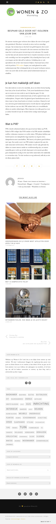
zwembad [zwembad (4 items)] (9, 444)
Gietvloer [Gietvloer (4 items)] (37, 399)
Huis (34, 27)
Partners (23, 519)
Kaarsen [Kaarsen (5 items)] (23, 409)
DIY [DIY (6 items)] (7, 399)
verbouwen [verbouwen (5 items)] (29, 432)
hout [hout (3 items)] (22, 404)
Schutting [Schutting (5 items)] (42, 418)
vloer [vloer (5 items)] (32, 436)
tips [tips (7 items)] (8, 427)
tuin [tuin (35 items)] (23, 427)
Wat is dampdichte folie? (16, 282)
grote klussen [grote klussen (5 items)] (12, 404)
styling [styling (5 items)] (30, 422)
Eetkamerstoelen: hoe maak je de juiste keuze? (26, 320)
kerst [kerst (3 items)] (30, 409)
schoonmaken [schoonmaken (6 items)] (29, 418)
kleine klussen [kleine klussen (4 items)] (11, 414)
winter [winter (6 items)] (9, 441)
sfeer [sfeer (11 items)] (9, 422)
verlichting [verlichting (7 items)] (11, 436)
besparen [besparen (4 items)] (22, 395)
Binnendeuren (26, 27)
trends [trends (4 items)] (14, 428)
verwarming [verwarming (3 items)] (23, 436)
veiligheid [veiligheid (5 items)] (19, 432)
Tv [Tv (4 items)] (42, 428)
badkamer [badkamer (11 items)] (11, 394)
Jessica (21, 178)
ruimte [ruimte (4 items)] (18, 418)
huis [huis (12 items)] (28, 404)
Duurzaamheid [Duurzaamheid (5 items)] (17, 399)
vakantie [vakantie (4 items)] (9, 432)
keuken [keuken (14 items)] (38, 409)
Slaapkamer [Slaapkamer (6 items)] (19, 422)
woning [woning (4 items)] (17, 441)
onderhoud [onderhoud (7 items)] (34, 413)
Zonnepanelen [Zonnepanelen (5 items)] (42, 441)
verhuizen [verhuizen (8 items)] (41, 432)
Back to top (46, 521)
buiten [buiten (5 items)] (31, 395)
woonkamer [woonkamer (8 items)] (28, 440)
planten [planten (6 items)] (10, 418)
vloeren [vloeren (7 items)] (40, 436)
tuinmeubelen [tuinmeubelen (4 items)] (34, 428)
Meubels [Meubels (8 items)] (23, 413)
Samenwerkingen (15, 519)
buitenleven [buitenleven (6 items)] (41, 395)
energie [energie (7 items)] (28, 399)
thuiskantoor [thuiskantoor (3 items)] (40, 422)
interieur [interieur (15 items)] (11, 408)
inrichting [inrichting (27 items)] (41, 403)
